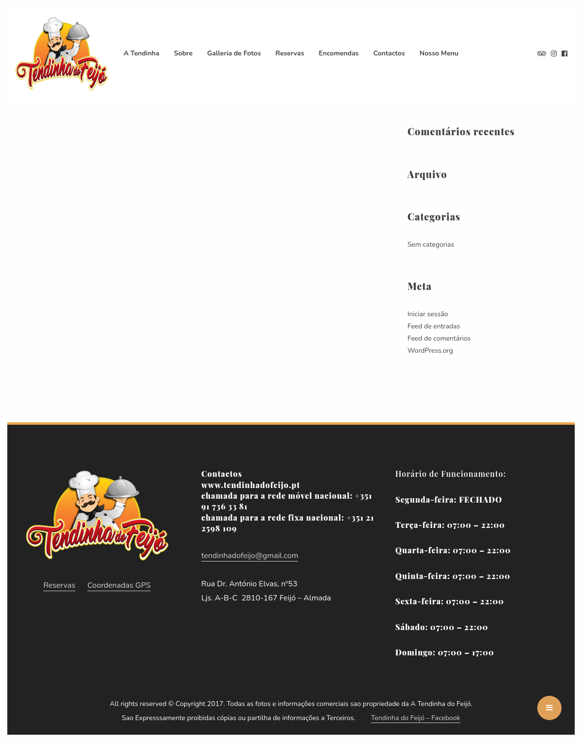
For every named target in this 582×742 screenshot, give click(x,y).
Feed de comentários (439, 338)
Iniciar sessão (427, 314)
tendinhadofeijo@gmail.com (249, 555)
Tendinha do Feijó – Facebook (415, 718)
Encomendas (339, 53)
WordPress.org (430, 350)
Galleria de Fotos (234, 53)
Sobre (183, 53)
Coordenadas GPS (119, 585)
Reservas (290, 53)
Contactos (389, 53)
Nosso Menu (439, 53)
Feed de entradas (433, 326)
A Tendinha (141, 53)
